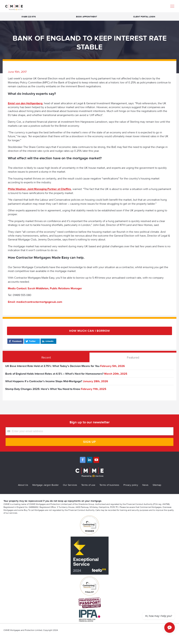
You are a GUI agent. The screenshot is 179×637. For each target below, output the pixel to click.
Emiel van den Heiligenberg (25, 103)
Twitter (30, 341)
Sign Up (89, 441)
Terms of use (88, 484)
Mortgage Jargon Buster (45, 484)
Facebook (15, 341)
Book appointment (86, 16)
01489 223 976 (29, 16)
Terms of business (109, 484)
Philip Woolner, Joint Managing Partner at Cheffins (39, 189)
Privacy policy (130, 484)
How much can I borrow (89, 330)
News (145, 484)
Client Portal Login (144, 16)
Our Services (70, 484)
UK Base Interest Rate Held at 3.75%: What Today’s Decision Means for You (52, 366)
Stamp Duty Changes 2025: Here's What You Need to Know (42, 389)
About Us (23, 484)
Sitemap (157, 484)
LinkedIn (47, 341)
